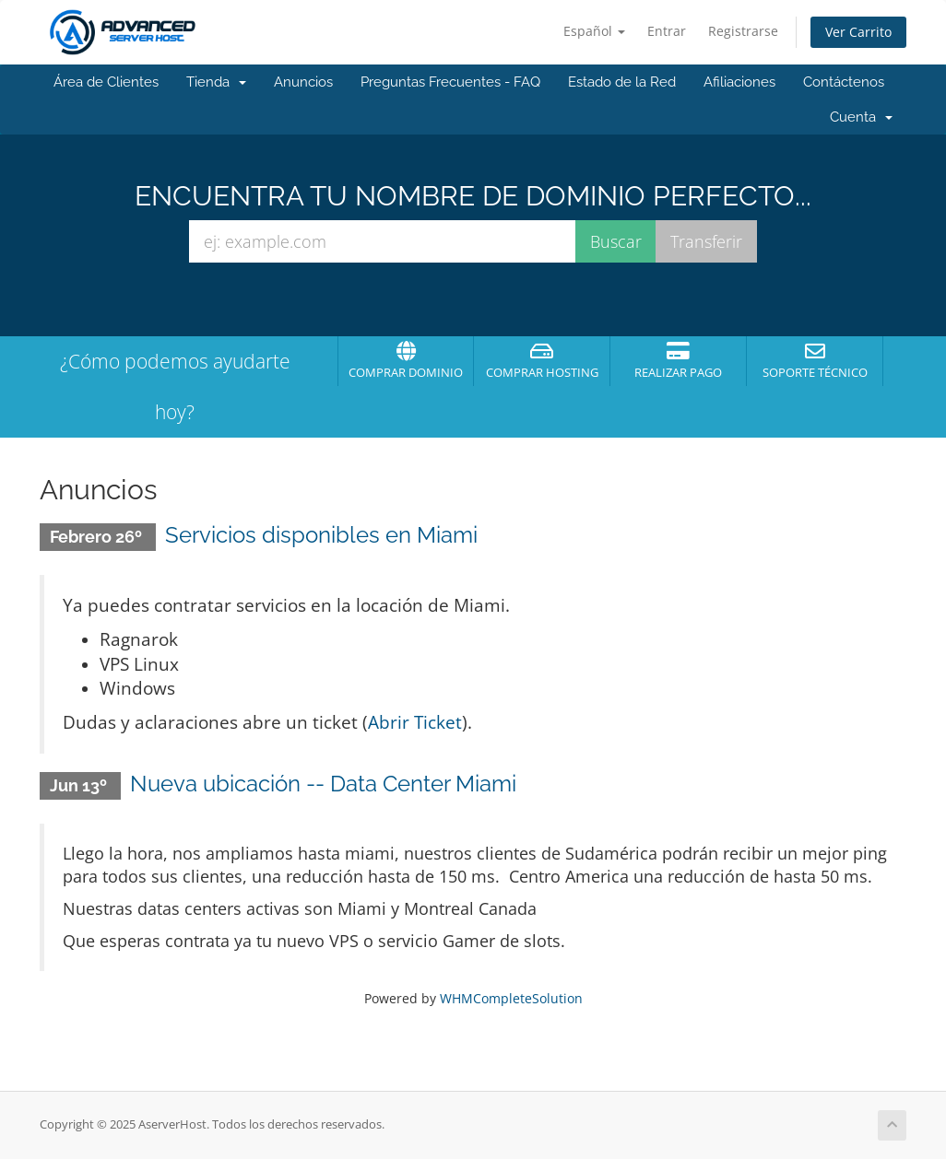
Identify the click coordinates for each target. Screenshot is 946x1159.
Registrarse (743, 31)
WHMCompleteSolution (511, 998)
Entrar (666, 31)
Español (594, 31)
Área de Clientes (106, 82)
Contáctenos (843, 82)
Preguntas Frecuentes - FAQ (450, 82)
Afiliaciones (739, 82)
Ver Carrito (858, 32)
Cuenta (861, 117)
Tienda (216, 82)
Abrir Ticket (415, 721)
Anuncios (303, 82)
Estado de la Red (622, 82)
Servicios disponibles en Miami (321, 534)
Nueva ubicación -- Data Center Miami (323, 783)
